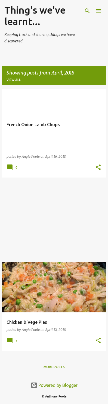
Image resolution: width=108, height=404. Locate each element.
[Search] (87, 10)
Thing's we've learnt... (35, 15)
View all (14, 80)
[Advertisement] (54, 220)
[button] (98, 167)
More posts (54, 367)
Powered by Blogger (54, 385)
